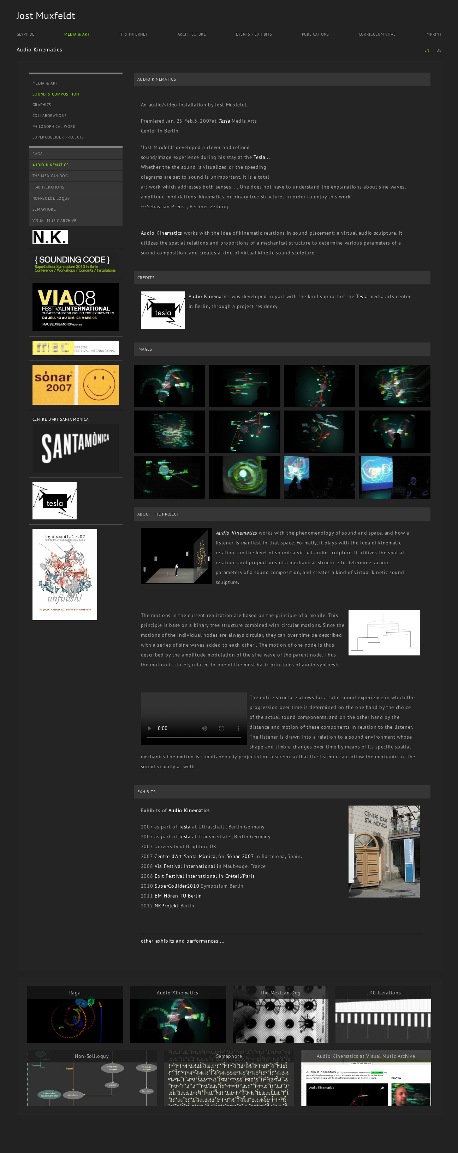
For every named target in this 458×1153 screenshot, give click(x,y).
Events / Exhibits (254, 34)
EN (426, 50)
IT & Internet (133, 34)
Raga (37, 153)
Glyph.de (26, 34)
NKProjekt (167, 905)
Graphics (41, 104)
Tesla (224, 121)
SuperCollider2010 (177, 886)
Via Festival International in (188, 866)
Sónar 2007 (239, 856)
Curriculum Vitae (377, 34)
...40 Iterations (48, 187)
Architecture (192, 34)
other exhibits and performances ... (183, 941)
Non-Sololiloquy (51, 198)
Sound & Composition (55, 94)
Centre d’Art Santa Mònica (185, 856)
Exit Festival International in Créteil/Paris (205, 876)
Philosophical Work (54, 126)
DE (438, 50)
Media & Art (76, 34)
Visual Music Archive (54, 220)
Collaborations (49, 115)
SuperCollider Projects (58, 137)
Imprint (434, 34)
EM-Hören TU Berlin (178, 896)
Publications (315, 34)
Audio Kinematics (50, 164)
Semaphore (44, 209)
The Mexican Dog (50, 175)
